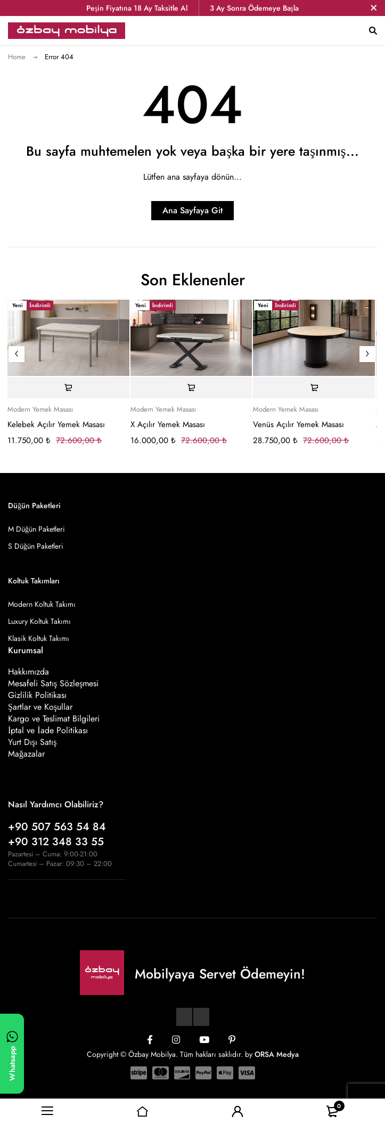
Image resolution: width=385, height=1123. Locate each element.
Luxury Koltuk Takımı (39, 621)
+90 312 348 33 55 (56, 841)
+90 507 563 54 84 (57, 827)
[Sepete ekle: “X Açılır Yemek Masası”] (191, 387)
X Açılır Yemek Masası (167, 424)
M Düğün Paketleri (36, 529)
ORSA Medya (277, 1054)
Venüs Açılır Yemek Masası (298, 424)
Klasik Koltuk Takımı (38, 638)
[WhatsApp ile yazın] (12, 1054)
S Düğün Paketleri (35, 546)
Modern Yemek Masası (40, 409)
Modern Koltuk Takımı (42, 604)
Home (17, 57)
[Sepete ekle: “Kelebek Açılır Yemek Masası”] (68, 387)
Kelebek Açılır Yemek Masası (56, 424)
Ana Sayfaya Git (192, 210)
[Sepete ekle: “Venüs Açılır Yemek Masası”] (314, 387)
